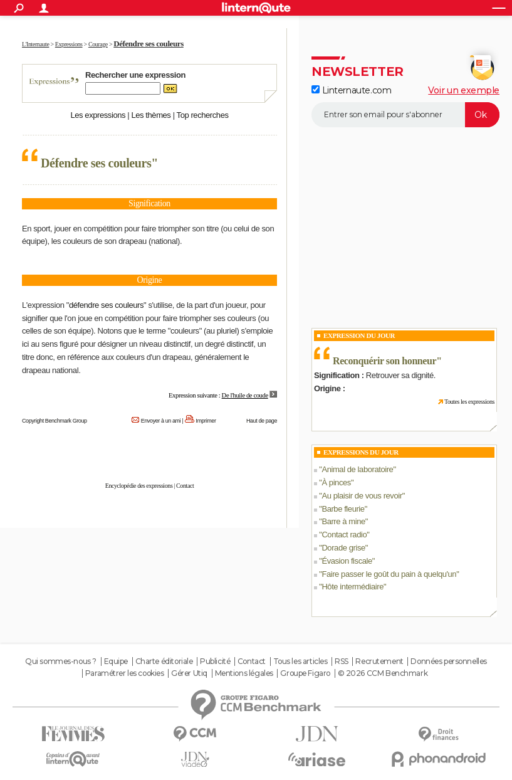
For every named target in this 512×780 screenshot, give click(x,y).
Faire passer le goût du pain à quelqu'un (388, 574)
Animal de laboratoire (357, 469)
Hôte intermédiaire (352, 586)
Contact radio (344, 534)
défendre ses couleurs (106, 305)
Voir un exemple (463, 90)
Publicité (215, 661)
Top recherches (203, 115)
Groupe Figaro (305, 673)
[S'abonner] (405, 114)
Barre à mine (343, 521)
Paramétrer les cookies (124, 673)
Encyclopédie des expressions (139, 485)
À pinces (336, 482)
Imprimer (206, 421)
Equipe (116, 661)
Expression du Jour (359, 335)
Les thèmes (150, 115)
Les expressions (97, 115)
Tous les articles (300, 661)
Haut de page (261, 421)
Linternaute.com (351, 90)
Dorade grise (343, 547)
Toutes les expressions (469, 401)
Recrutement (379, 661)
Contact (185, 485)
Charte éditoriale (164, 661)
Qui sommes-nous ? (61, 661)
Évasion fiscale (346, 561)
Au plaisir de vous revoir (361, 495)
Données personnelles (448, 661)
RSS (341, 661)
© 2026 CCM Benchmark (383, 673)
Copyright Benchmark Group (54, 421)
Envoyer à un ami (160, 421)
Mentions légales (244, 673)
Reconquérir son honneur (384, 361)
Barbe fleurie (342, 509)
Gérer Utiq (189, 673)
